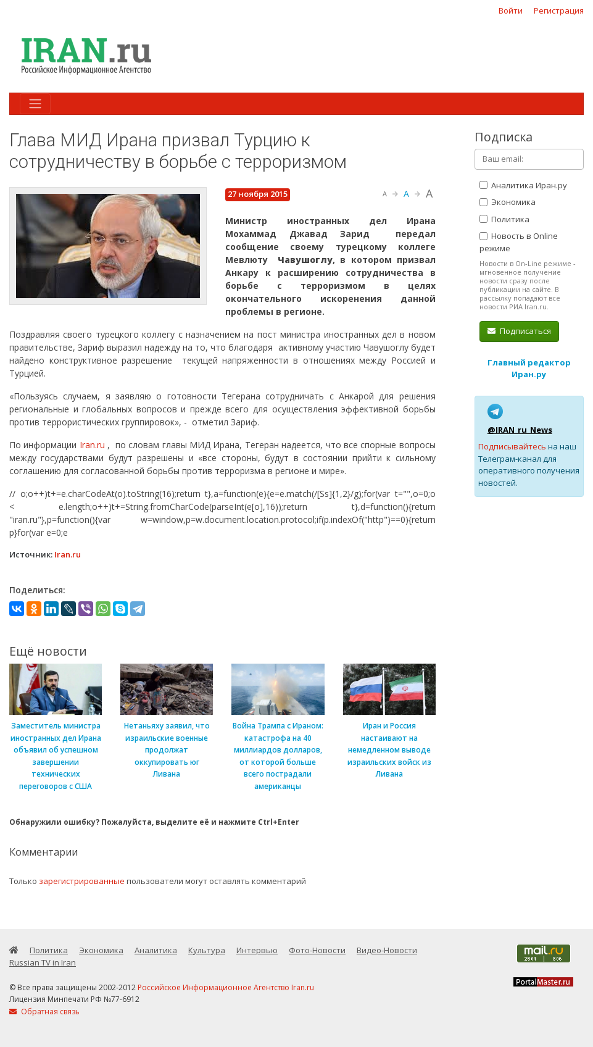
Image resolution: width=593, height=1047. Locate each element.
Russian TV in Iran (42, 962)
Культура (206, 950)
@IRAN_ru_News (519, 429)
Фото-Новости (317, 950)
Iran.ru (92, 445)
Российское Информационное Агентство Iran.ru (226, 987)
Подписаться (519, 330)
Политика (504, 219)
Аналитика (156, 950)
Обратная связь (44, 1011)
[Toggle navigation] (35, 103)
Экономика (507, 201)
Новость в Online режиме (518, 242)
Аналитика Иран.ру (523, 185)
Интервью (257, 950)
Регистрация (559, 10)
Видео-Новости (387, 950)
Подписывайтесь (512, 446)
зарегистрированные (82, 880)
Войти (511, 10)
